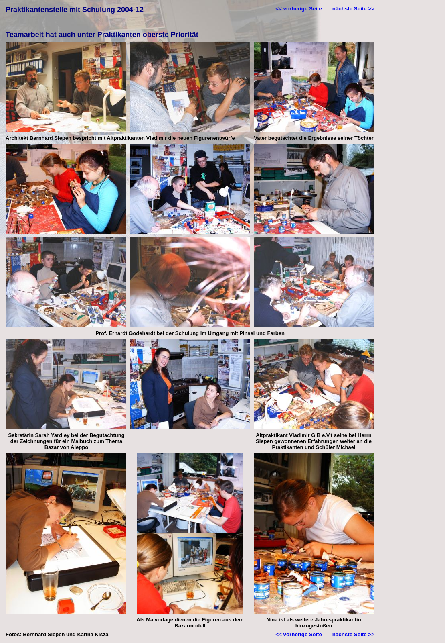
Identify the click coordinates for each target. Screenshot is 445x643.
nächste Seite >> (353, 9)
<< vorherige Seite (298, 9)
